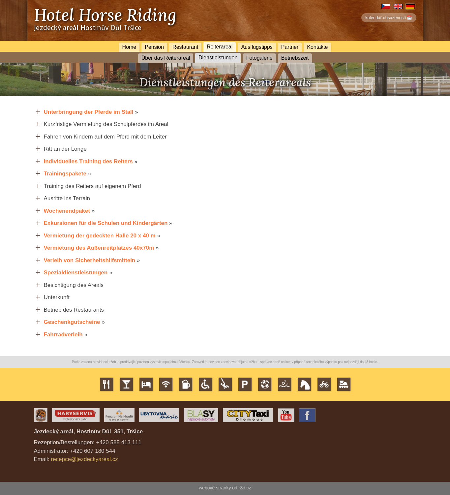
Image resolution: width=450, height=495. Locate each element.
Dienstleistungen (217, 57)
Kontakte (317, 47)
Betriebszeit (295, 58)
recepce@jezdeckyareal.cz (84, 459)
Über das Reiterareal (165, 58)
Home (129, 47)
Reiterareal (219, 46)
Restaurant (185, 47)
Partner (289, 47)
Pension (154, 47)
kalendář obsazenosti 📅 (388, 17)
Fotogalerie (259, 58)
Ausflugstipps (257, 47)
